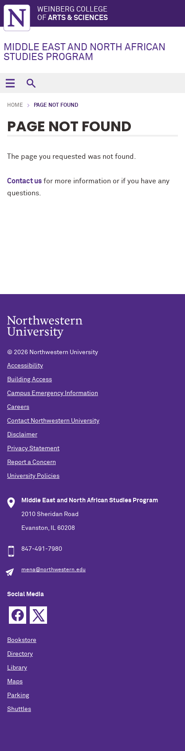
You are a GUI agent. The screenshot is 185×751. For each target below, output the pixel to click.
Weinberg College (111, 14)
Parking (18, 695)
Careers (18, 407)
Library (17, 668)
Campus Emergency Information (52, 393)
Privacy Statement (33, 448)
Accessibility (25, 366)
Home (15, 105)
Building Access (29, 379)
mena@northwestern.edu (53, 570)
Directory (20, 654)
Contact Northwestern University (53, 421)
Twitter (38, 615)
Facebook (17, 615)
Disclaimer (22, 435)
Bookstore (21, 640)
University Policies (33, 476)
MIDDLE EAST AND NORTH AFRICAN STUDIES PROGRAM (84, 52)
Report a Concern (31, 462)
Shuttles (19, 709)
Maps (15, 681)
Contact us (24, 181)
